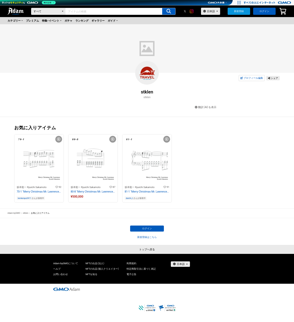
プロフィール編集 (251, 78)
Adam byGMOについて (65, 263)
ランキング (81, 20)
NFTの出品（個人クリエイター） (102, 268)
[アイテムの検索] (169, 11)
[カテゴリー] (48, 11)
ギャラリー (98, 20)
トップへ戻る (147, 249)
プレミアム (32, 20)
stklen (25, 213)
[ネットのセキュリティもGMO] (29, 2)
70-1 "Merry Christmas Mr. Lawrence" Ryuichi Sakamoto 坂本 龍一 (39, 191)
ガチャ (68, 20)
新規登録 (239, 11)
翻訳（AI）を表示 (205, 107)
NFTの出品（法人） (95, 263)
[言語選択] (210, 11)
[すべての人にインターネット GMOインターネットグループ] (268, 2)
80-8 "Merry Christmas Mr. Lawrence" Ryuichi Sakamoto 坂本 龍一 (93, 191)
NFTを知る (91, 274)
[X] (185, 11)
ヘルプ (57, 268)
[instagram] (192, 11)
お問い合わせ (60, 274)
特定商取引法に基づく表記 (141, 268)
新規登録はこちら (147, 237)
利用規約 (131, 263)
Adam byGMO (14, 213)
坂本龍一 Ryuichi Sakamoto (31, 187)
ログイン (264, 11)
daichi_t (129, 198)
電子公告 (131, 274)
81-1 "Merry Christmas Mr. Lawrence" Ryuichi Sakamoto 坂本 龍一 (147, 191)
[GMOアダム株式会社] (66, 289)
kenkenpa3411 (24, 198)
